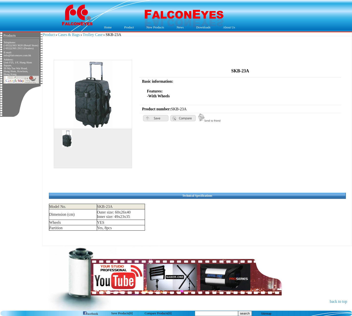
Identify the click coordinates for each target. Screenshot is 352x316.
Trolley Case (93, 35)
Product (128, 28)
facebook (90, 314)
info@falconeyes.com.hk (17, 55)
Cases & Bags (69, 35)
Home (108, 27)
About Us (228, 28)
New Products (155, 27)
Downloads (202, 28)
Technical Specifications (197, 195)
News (179, 28)
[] (122, 313)
